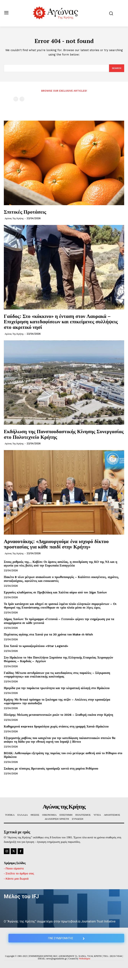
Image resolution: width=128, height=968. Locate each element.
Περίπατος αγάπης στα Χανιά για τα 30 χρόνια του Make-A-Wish (48, 634)
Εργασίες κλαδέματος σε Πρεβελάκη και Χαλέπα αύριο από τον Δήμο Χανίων (55, 592)
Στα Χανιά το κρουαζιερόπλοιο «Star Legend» (36, 646)
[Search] (116, 68)
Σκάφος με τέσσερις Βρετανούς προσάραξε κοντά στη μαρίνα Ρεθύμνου (51, 768)
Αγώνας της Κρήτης (14, 218)
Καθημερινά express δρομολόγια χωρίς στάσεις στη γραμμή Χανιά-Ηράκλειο (56, 726)
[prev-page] (15, 99)
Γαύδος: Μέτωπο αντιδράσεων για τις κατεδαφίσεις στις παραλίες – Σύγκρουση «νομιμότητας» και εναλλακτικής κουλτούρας (57, 674)
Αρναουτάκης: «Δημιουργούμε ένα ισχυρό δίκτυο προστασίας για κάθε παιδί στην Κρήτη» (56, 544)
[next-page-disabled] (22, 99)
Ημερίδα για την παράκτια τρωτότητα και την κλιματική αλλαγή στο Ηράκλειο (57, 688)
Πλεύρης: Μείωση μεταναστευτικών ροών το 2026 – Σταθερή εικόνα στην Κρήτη (58, 715)
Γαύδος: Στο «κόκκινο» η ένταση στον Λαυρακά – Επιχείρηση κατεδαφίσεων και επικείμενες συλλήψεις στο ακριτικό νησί (61, 321)
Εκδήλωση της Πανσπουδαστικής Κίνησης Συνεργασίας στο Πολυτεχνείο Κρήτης (64, 434)
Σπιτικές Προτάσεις (25, 211)
